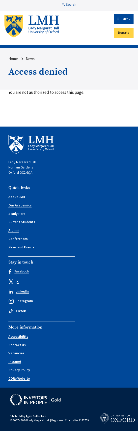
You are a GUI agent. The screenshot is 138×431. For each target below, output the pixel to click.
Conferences (18, 238)
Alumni (13, 230)
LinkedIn (18, 291)
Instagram (20, 301)
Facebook (18, 271)
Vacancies (16, 353)
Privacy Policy (19, 370)
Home (13, 59)
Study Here (16, 213)
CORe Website (19, 378)
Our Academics (20, 205)
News (30, 59)
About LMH (16, 197)
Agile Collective (36, 416)
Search (69, 4)
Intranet (14, 361)
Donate (123, 32)
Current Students (21, 222)
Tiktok (17, 311)
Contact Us (17, 345)
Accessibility (18, 336)
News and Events (21, 247)
